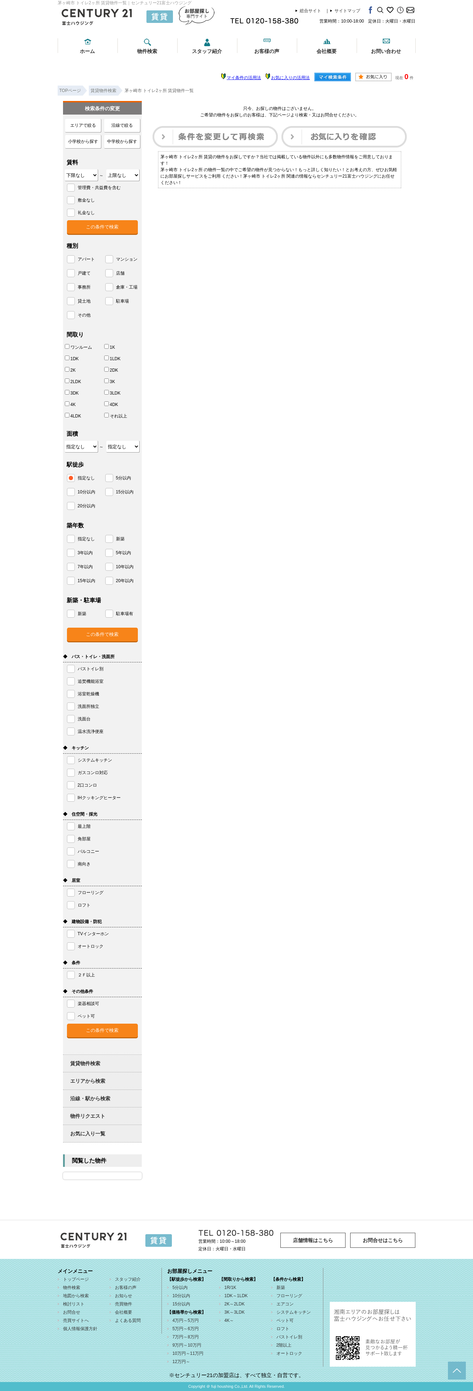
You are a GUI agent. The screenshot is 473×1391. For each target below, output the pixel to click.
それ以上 (115, 416)
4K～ (229, 1320)
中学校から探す (122, 141)
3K (109, 381)
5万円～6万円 (186, 1328)
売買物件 (123, 1304)
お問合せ (71, 1312)
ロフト (282, 1328)
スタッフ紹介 (207, 51)
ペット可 (285, 1320)
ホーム (87, 51)
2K (70, 370)
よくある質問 (128, 1320)
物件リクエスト (87, 1116)
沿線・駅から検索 (90, 1098)
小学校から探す (83, 141)
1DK (72, 358)
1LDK (112, 358)
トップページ (76, 1279)
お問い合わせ (386, 51)
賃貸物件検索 (85, 1063)
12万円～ (181, 1361)
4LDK (73, 416)
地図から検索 (76, 1295)
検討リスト (74, 1304)
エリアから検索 (87, 1081)
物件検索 (147, 51)
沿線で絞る (122, 125)
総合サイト (310, 10)
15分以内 (181, 1304)
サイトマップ (347, 10)
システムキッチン (293, 1312)
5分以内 (180, 1287)
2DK (111, 370)
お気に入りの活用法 (290, 77)
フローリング (289, 1295)
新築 (280, 1287)
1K (109, 347)
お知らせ (123, 1295)
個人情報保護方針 (80, 1328)
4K (70, 404)
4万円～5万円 (186, 1320)
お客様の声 (266, 51)
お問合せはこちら (383, 1240)
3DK (72, 393)
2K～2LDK (235, 1304)
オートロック (289, 1353)
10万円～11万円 (188, 1353)
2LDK (73, 381)
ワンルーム (78, 347)
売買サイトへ (76, 1320)
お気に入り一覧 (87, 1133)
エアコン (285, 1304)
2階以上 (284, 1345)
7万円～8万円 (186, 1336)
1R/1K (230, 1287)
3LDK (112, 393)
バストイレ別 (289, 1336)
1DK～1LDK (236, 1295)
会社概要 (327, 51)
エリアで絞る (83, 125)
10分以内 (181, 1295)
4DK (111, 404)
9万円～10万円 (187, 1345)
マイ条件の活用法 (244, 77)
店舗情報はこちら (313, 1240)
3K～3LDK (235, 1312)
